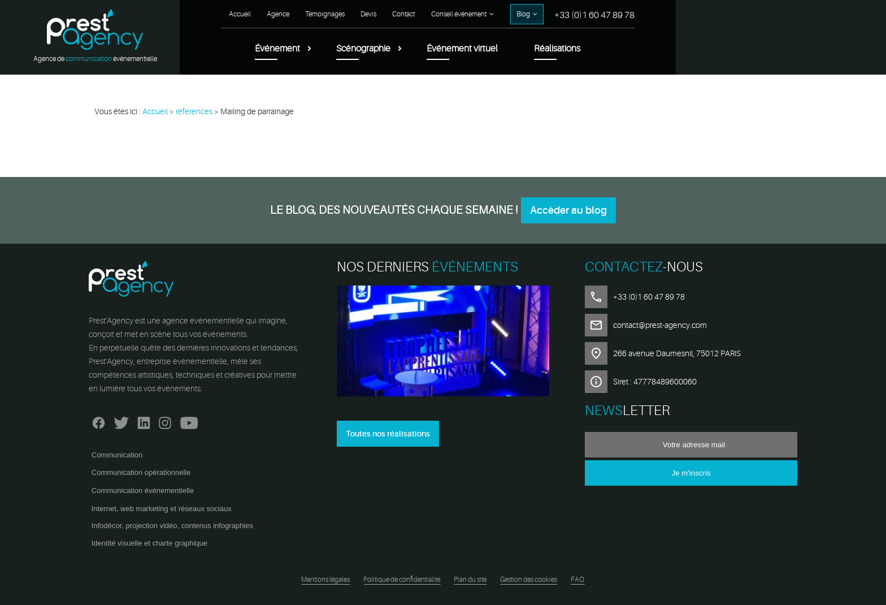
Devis (581, 14)
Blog (735, 14)
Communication (117, 455)
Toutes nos (388, 433)
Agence (490, 14)
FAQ (577, 580)
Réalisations (769, 49)
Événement (490, 49)
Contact (616, 14)
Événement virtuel (674, 49)
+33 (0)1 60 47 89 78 (807, 15)
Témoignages (537, 14)
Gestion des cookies (528, 580)
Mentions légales (325, 580)
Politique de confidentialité (401, 580)
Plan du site (470, 580)
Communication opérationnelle (141, 472)
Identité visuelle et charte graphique (149, 543)
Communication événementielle (143, 490)
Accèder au (568, 210)
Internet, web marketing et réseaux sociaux (162, 508)
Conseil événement (671, 14)
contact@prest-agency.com (660, 325)
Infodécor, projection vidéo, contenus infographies (172, 525)
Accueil (452, 14)
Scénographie (576, 49)
